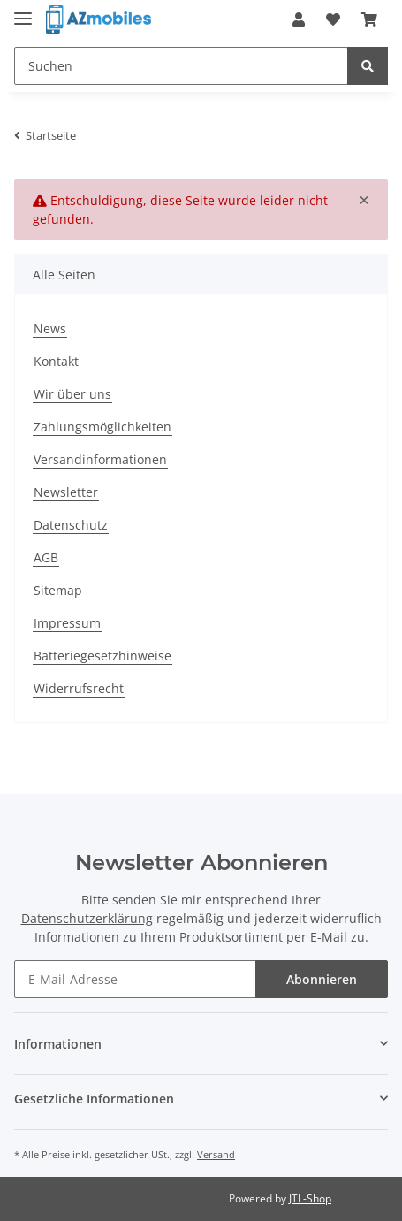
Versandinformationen (100, 459)
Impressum (67, 622)
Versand (216, 1154)
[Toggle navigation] (23, 11)
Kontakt (56, 361)
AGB (46, 557)
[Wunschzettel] (333, 19)
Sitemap (58, 590)
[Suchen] (181, 66)
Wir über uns (72, 393)
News (50, 328)
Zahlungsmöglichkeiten (102, 426)
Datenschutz (71, 524)
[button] (298, 19)
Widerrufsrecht (79, 688)
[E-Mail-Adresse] (135, 979)
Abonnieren (321, 979)
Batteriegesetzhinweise (102, 655)
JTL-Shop (310, 1198)
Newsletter (66, 492)
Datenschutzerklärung (87, 918)
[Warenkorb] (369, 19)
